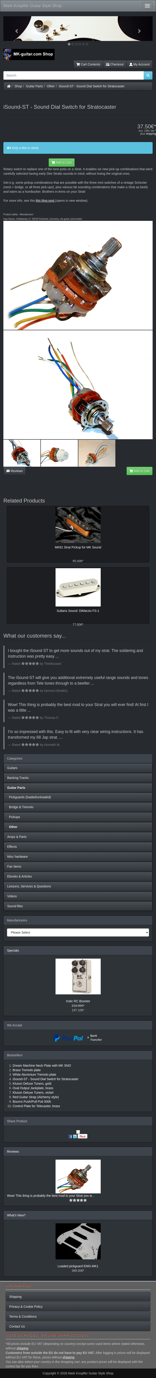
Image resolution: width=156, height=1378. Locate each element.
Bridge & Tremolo (20, 807)
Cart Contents (88, 64)
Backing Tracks (18, 778)
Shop (18, 86)
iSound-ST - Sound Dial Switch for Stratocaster (92, 86)
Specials (13, 950)
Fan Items (14, 866)
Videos (12, 896)
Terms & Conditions (23, 1316)
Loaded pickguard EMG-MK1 (78, 1266)
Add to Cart (61, 162)
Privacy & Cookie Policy (26, 1306)
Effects (12, 847)
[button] (14, 28)
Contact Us (17, 1326)
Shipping (15, 1297)
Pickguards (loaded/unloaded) (29, 797)
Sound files (15, 906)
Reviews (14, 471)
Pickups (13, 817)
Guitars (12, 768)
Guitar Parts (34, 86)
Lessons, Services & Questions (29, 886)
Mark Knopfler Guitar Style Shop (33, 6)
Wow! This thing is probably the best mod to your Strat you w (49, 1195)
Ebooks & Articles (19, 876)
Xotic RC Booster (78, 1001)
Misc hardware (17, 856)
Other (51, 86)
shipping (151, 133)
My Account (139, 64)
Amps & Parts (17, 837)
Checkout (115, 64)
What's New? (16, 1215)
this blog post (45, 200)
